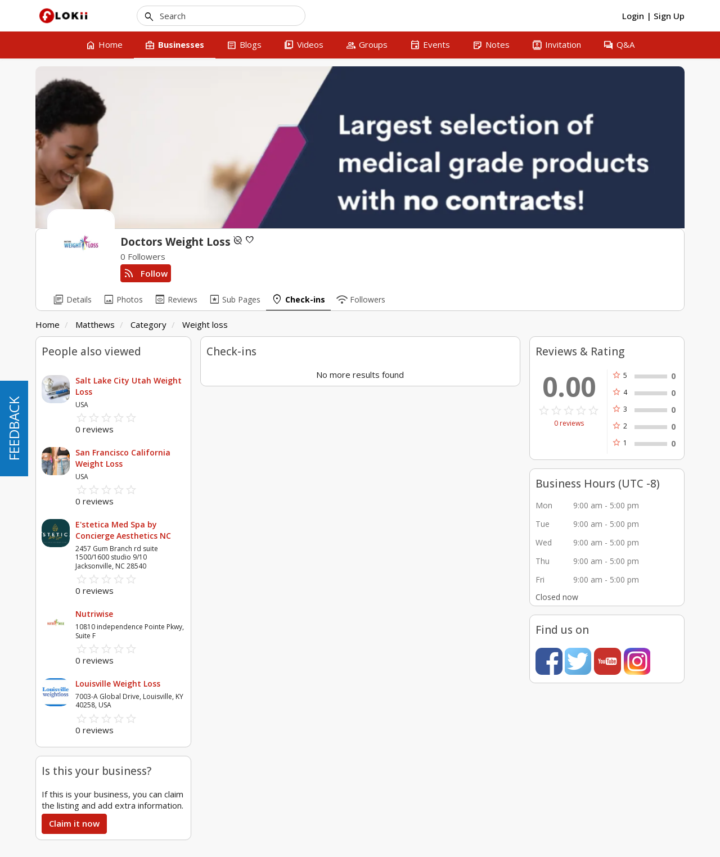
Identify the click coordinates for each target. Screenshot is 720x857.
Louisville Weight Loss (117, 683)
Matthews (95, 324)
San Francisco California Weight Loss (122, 458)
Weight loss (205, 324)
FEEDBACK (13, 428)
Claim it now (74, 823)
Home (47, 324)
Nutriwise (94, 613)
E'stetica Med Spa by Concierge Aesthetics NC (123, 530)
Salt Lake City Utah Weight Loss (128, 386)
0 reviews (569, 423)
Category (148, 324)
